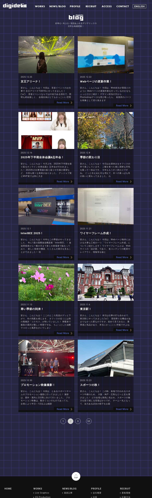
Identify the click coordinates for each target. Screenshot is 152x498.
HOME (8, 488)
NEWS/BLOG (69, 488)
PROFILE (96, 488)
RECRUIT (125, 488)
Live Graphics (42, 493)
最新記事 (68, 493)
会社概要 (97, 493)
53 (89, 421)
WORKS (37, 488)
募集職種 (126, 493)
